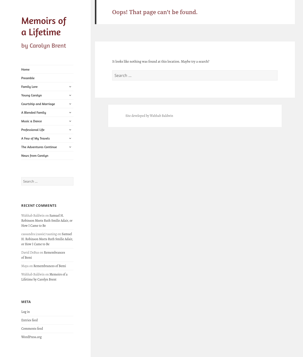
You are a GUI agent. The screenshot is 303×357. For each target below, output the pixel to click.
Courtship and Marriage (38, 104)
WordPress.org (31, 337)
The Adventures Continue (39, 147)
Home (25, 69)
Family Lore (29, 86)
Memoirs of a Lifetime (43, 26)
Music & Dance (31, 121)
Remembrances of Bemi (49, 266)
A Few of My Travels (35, 138)
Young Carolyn (31, 95)
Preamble (28, 78)
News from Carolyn (34, 155)
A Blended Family (33, 112)
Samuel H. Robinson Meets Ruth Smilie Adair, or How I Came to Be (46, 220)
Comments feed (32, 328)
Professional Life (32, 130)
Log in (25, 312)
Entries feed (29, 320)
